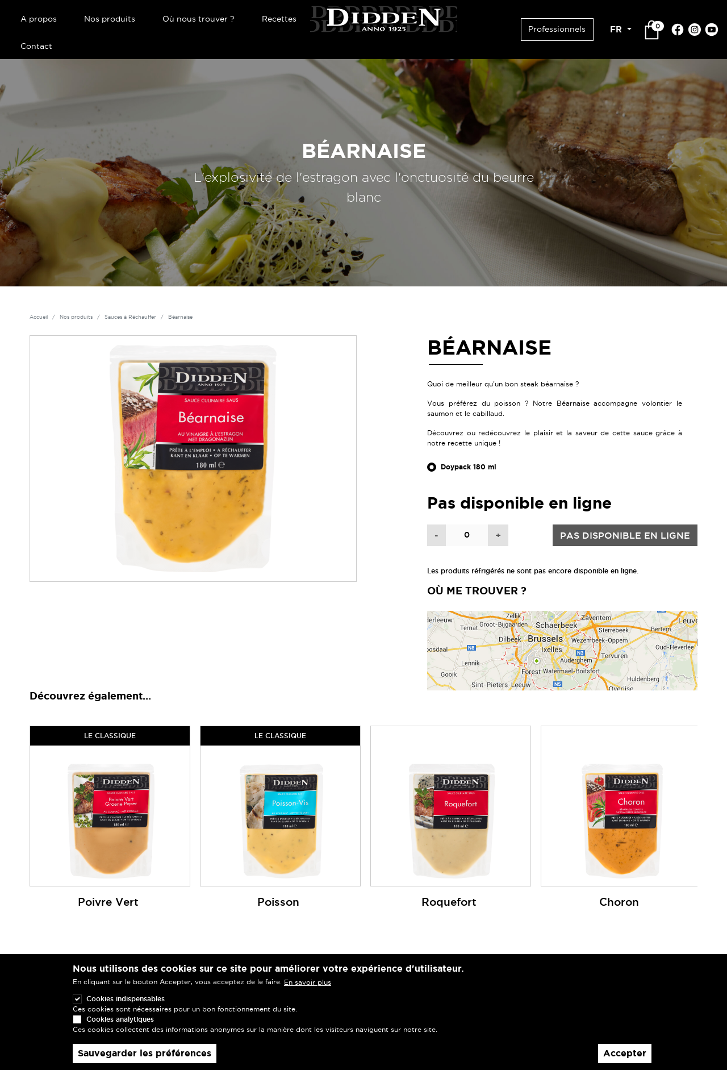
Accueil (39, 317)
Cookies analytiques (120, 1030)
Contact (36, 46)
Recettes (279, 18)
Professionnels (557, 29)
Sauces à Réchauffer (130, 317)
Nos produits (109, 18)
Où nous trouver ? (198, 18)
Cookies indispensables (125, 1010)
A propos (38, 18)
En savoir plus (307, 993)
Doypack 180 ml (468, 467)
